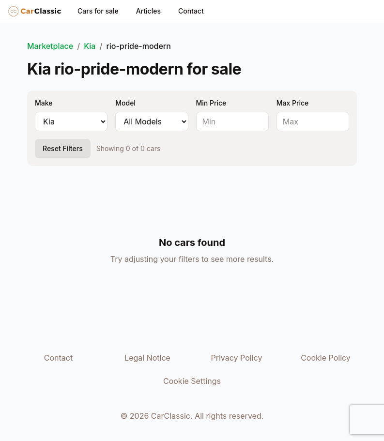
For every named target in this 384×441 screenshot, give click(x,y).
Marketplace (50, 46)
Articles (148, 11)
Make (43, 103)
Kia (89, 46)
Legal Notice (147, 358)
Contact (191, 11)
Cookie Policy (326, 358)
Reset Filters (63, 148)
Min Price (211, 103)
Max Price (292, 103)
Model (125, 103)
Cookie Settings (192, 381)
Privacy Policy (236, 358)
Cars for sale (98, 11)
